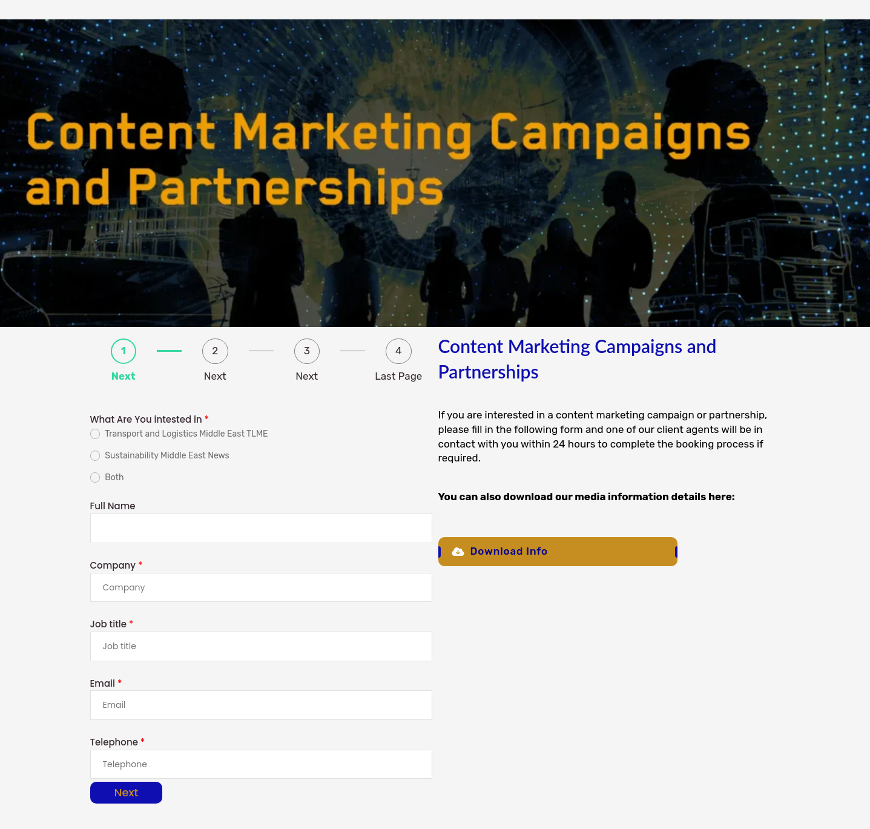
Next (126, 792)
